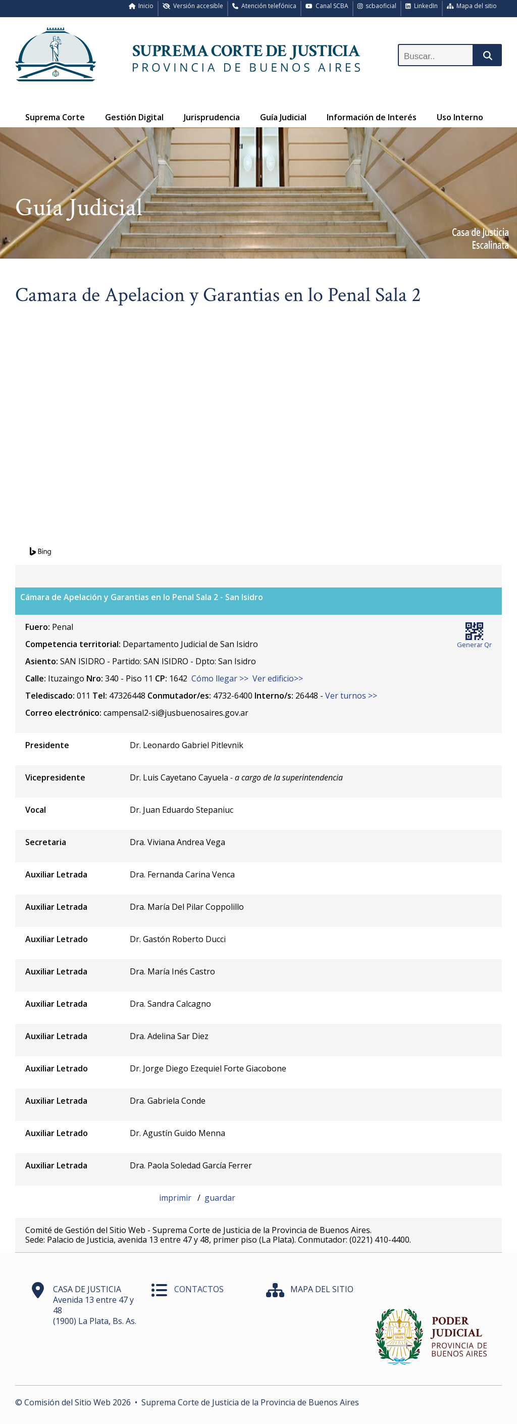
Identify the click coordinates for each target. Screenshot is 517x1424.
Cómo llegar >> (219, 678)
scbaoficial (377, 6)
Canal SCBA (326, 6)
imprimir (176, 1197)
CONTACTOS (199, 1289)
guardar (219, 1197)
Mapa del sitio (472, 6)
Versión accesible (193, 6)
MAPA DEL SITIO (321, 1289)
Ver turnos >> (351, 695)
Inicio (141, 6)
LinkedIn (421, 6)
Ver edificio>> (277, 678)
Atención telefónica (264, 6)
